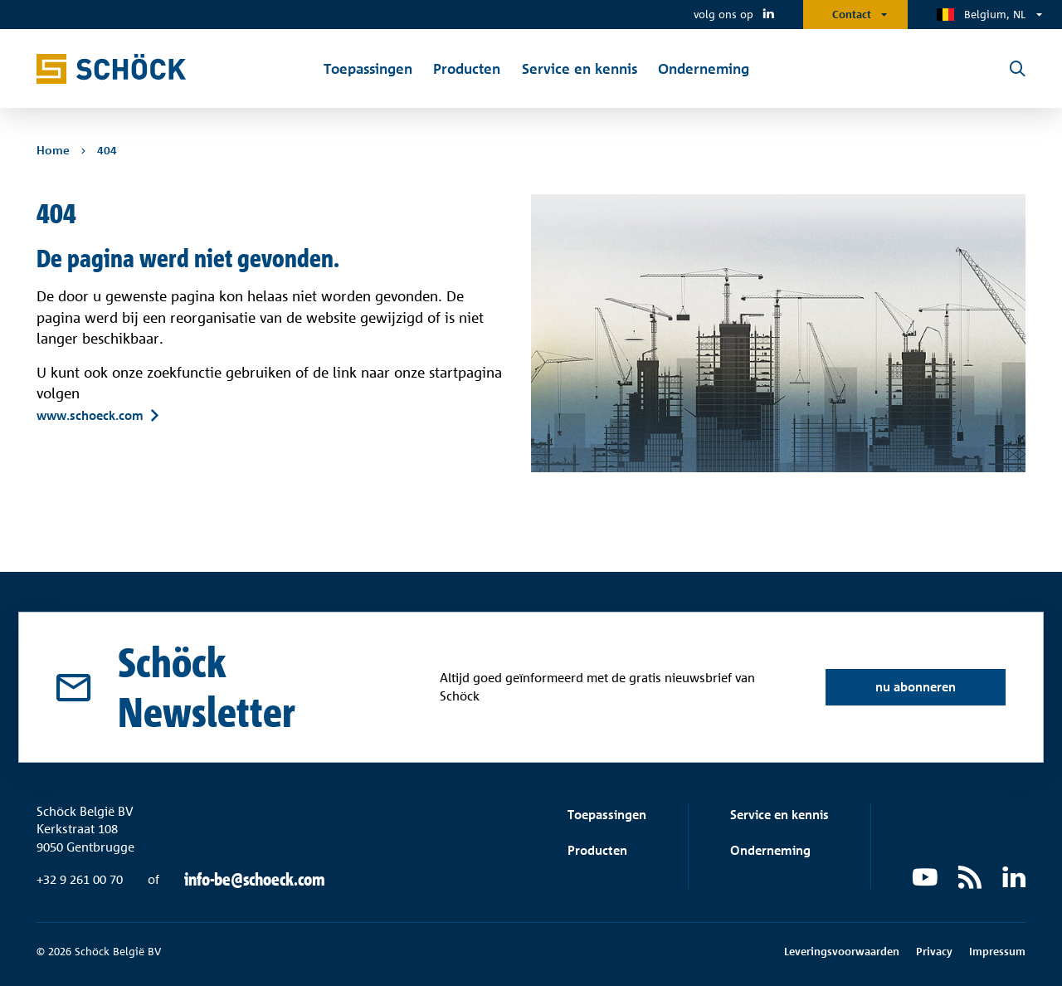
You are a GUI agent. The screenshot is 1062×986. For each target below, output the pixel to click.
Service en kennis (779, 814)
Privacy (934, 951)
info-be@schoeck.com (254, 880)
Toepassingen (607, 814)
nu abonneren (915, 687)
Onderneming (770, 850)
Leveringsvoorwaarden (841, 951)
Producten (597, 850)
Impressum (997, 951)
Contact (851, 14)
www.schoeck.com (90, 415)
